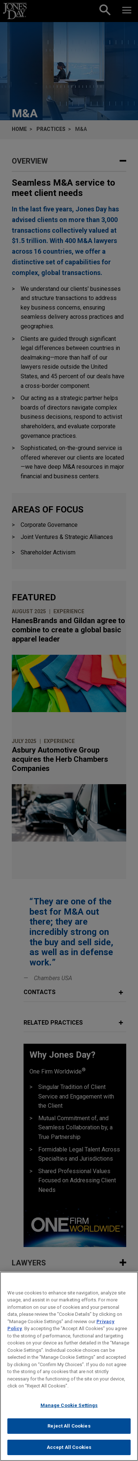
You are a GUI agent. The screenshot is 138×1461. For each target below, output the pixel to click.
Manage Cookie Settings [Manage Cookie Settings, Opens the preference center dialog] (69, 1412)
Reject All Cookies (68, 1433)
